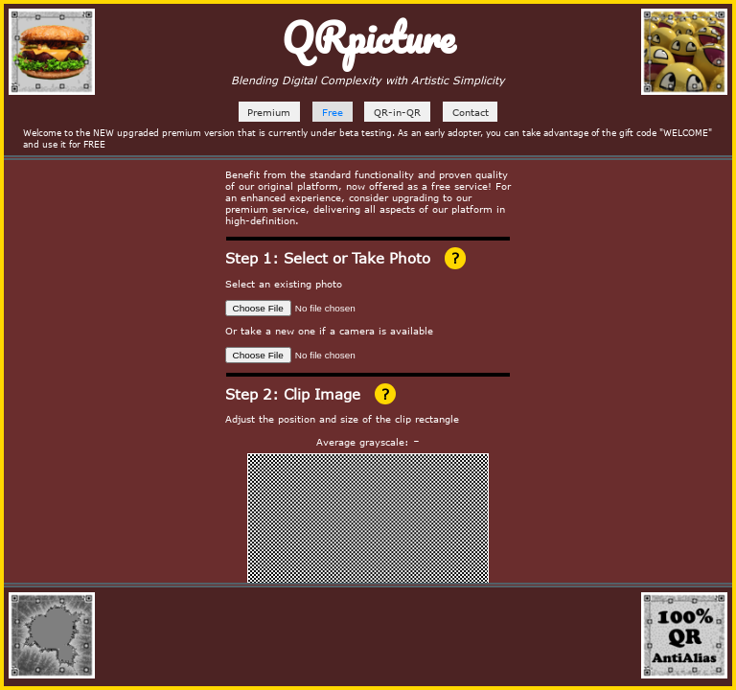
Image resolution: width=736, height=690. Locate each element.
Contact (470, 112)
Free (332, 112)
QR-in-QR (397, 112)
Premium (268, 112)
